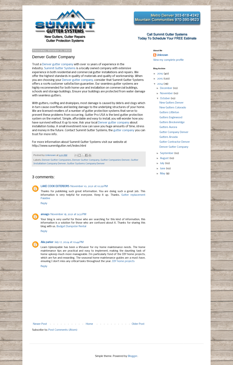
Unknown (162, 55)
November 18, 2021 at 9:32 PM (68, 214)
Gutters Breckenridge (172, 122)
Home (89, 324)
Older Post (138, 324)
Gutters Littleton (169, 112)
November (166, 93)
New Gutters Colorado (173, 107)
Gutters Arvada (169, 137)
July (162, 163)
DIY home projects (123, 261)
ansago (45, 214)
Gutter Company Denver (174, 132)
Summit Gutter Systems (59, 68)
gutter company (123, 130)
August (164, 158)
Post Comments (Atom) (62, 330)
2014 (160, 83)
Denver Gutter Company (85, 160)
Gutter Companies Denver (115, 160)
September (167, 153)
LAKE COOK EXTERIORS (55, 186)
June (163, 168)
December (166, 88)
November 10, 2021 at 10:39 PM (89, 186)
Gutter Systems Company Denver (86, 163)
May (163, 173)
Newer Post (40, 324)
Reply (44, 203)
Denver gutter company (57, 64)
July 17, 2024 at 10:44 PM (69, 242)
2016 (160, 73)
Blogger (132, 356)
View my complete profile (168, 60)
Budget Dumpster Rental (71, 226)
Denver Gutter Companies (56, 160)
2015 (160, 78)
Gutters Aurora (168, 127)
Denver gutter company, (78, 80)
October (165, 98)
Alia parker (47, 242)
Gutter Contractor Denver (175, 142)
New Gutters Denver (172, 102)
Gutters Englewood (171, 117)
